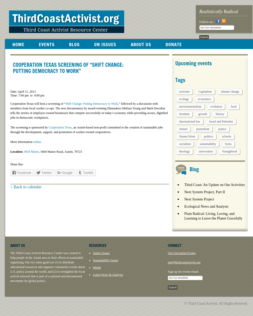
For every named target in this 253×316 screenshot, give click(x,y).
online (37, 142)
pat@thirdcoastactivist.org (184, 262)
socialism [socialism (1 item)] (185, 144)
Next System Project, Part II (204, 192)
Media (97, 267)
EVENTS (46, 44)
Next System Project (199, 199)
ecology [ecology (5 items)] (184, 99)
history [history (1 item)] (220, 114)
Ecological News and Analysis (206, 206)
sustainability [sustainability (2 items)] (208, 144)
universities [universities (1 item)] (206, 151)
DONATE (173, 44)
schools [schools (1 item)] (226, 136)
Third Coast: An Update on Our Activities (214, 185)
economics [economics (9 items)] (204, 99)
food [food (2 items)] (233, 106)
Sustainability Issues (105, 260)
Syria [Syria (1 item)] (228, 144)
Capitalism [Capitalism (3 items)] (205, 91)
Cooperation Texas (60, 127)
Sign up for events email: (183, 271)
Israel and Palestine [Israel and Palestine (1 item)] (221, 121)
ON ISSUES (105, 44)
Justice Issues (101, 253)
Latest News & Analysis (108, 275)
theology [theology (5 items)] (184, 151)
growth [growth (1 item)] (202, 114)
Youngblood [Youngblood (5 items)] (229, 151)
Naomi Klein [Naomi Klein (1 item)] (187, 136)
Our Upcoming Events (182, 253)
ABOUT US (141, 44)
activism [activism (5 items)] (184, 91)
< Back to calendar (26, 187)
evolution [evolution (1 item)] (216, 106)
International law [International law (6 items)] (189, 121)
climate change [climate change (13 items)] (230, 91)
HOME (18, 44)
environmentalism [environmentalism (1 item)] (190, 106)
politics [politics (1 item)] (208, 136)
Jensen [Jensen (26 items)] (183, 129)
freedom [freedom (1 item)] (184, 114)
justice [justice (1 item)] (222, 129)
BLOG (74, 44)
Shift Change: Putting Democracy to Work (91, 104)
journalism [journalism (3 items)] (202, 129)
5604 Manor (31, 151)
